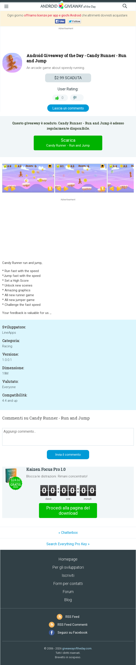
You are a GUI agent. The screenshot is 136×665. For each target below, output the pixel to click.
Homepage (68, 559)
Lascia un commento (68, 108)
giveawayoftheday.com (77, 648)
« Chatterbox (68, 533)
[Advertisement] (68, 41)
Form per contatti (68, 583)
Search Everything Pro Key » (68, 544)
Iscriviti (68, 575)
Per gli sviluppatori (68, 567)
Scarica (68, 143)
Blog (68, 599)
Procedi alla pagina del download (68, 510)
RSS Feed (72, 617)
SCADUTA (68, 77)
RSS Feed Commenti (72, 625)
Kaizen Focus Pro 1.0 (45, 469)
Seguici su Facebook (72, 633)
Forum (68, 591)
